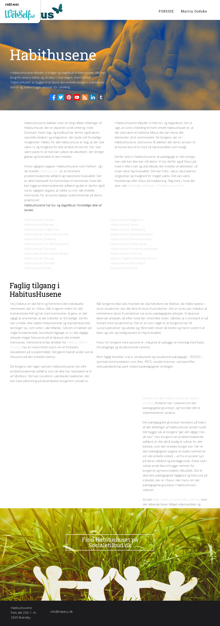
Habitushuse (48, 171)
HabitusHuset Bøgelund (127, 220)
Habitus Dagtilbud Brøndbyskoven (134, 258)
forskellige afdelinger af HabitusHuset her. (156, 185)
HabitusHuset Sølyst (124, 224)
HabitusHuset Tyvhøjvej (40, 249)
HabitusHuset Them (124, 268)
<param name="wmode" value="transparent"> (79, 437)
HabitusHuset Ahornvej (126, 253)
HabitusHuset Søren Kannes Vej (46, 234)
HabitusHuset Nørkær (39, 224)
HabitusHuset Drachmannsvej (131, 239)
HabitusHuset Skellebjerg (128, 229)
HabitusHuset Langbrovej (41, 229)
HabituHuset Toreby (38, 268)
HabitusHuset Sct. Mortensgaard (46, 244)
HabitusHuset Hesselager (128, 263)
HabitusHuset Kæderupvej (129, 244)
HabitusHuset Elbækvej (40, 239)
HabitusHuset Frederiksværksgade (134, 249)
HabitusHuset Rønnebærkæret (132, 234)
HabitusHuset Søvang (39, 258)
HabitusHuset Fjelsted (39, 220)
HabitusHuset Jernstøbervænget (46, 253)
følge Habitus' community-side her (176, 499)
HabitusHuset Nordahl (39, 263)
